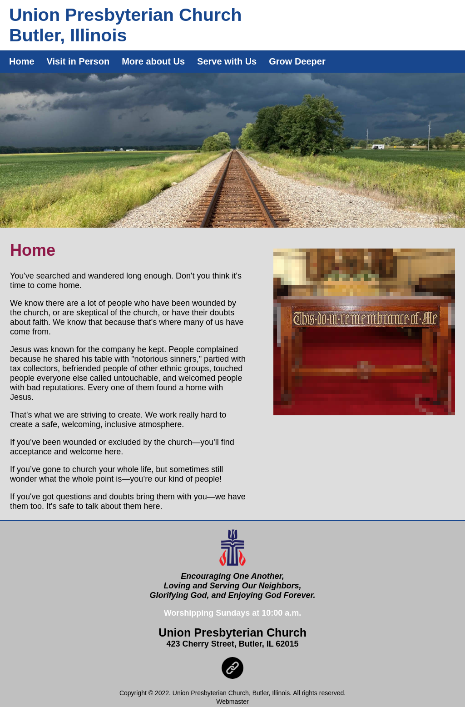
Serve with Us (227, 61)
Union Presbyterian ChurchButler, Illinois (125, 25)
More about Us (153, 61)
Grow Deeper (297, 61)
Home (22, 61)
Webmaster (232, 701)
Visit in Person (78, 61)
